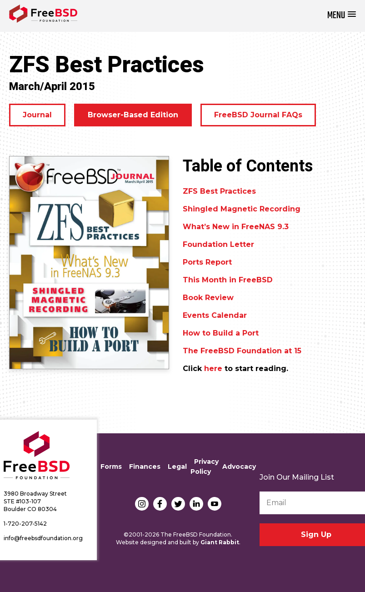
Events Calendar (215, 315)
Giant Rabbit (219, 542)
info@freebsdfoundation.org (43, 538)
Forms (111, 466)
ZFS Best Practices (219, 191)
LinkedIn (196, 504)
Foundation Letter (218, 244)
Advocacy (239, 466)
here (213, 368)
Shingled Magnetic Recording (241, 209)
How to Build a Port (221, 333)
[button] (341, 16)
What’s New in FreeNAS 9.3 (236, 226)
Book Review (208, 297)
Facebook (160, 504)
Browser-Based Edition (133, 114)
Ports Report (207, 262)
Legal (177, 466)
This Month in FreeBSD (228, 280)
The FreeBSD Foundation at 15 (242, 350)
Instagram (142, 504)
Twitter (178, 504)
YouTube (214, 504)
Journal (37, 114)
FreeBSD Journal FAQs (258, 114)
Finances (144, 466)
